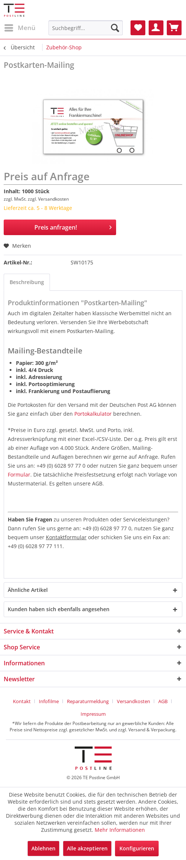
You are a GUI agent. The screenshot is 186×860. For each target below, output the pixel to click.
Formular (19, 474)
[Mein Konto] (156, 27)
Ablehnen (43, 848)
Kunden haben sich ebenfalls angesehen (58, 609)
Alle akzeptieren (87, 848)
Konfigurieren (136, 848)
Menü (19, 27)
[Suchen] (115, 27)
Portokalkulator (93, 413)
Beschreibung (27, 282)
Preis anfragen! (73, 226)
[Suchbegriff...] (85, 27)
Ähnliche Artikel (28, 589)
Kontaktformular (66, 537)
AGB (163, 701)
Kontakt (22, 701)
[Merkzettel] (138, 27)
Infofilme (49, 701)
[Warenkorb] (174, 27)
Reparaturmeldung (88, 701)
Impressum (93, 714)
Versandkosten (133, 701)
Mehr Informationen (120, 829)
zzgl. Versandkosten (48, 199)
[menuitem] (19, 27)
